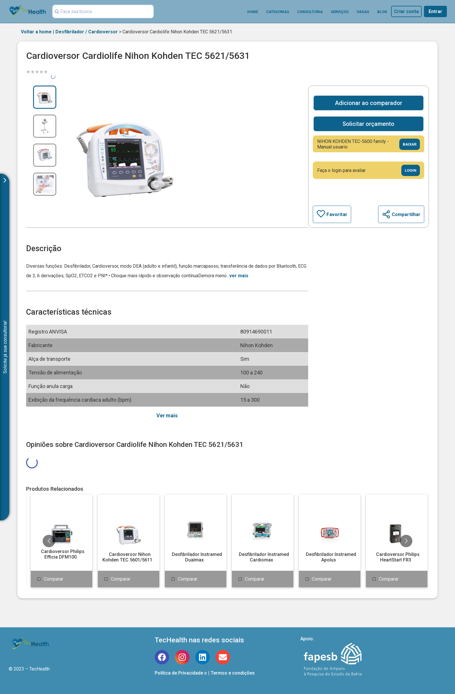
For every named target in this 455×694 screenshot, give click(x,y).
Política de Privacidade (179, 673)
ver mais (238, 275)
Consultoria (310, 12)
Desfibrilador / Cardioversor (86, 32)
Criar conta (406, 11)
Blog (382, 12)
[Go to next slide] (406, 541)
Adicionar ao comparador (368, 102)
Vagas (363, 12)
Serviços (340, 12)
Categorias (277, 12)
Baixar (409, 144)
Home (252, 12)
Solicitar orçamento (368, 123)
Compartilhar (401, 214)
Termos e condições (233, 673)
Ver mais (167, 415)
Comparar (53, 579)
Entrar (435, 11)
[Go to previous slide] (49, 541)
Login (410, 170)
